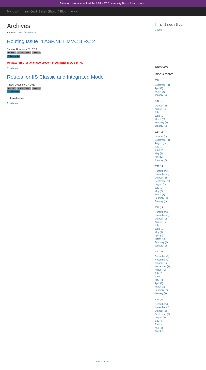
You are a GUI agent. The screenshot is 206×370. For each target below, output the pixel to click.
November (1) (162, 174)
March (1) (160, 91)
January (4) (161, 293)
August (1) (160, 109)
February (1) (161, 198)
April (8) (159, 331)
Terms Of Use (103, 361)
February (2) (161, 122)
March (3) (160, 119)
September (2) (162, 181)
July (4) (159, 321)
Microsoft (13, 11)
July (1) (159, 112)
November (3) (162, 307)
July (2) (159, 273)
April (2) (159, 156)
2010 (20, 32)
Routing (36, 53)
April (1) (159, 88)
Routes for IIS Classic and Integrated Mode (55, 77)
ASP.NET (11, 53)
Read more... (14, 68)
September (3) (162, 314)
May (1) (159, 153)
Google (158, 29)
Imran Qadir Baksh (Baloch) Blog (44, 11)
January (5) (161, 95)
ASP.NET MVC (24, 53)
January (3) (161, 160)
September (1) (162, 85)
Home (74, 11)
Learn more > (138, 3)
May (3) (159, 191)
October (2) (161, 105)
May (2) (159, 280)
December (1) (162, 171)
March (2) (160, 239)
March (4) (160, 286)
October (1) (161, 136)
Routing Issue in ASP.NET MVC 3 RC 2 (51, 41)
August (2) (160, 317)
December (30, 32)
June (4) (159, 324)
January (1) (161, 126)
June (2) (159, 150)
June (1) (159, 115)
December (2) (162, 212)
